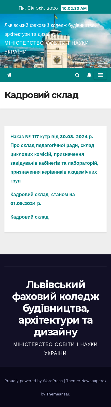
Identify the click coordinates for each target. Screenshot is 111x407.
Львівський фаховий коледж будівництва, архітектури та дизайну (55, 308)
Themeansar (57, 394)
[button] (77, 75)
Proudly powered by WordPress (34, 381)
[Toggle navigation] (100, 75)
